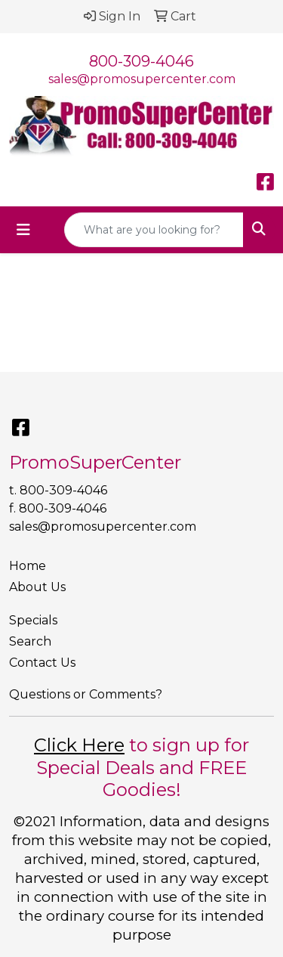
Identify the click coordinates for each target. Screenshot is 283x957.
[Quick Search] (154, 229)
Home (27, 566)
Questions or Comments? (85, 694)
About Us (37, 587)
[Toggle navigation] (23, 229)
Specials (33, 620)
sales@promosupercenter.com (141, 79)
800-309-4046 (141, 61)
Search (30, 641)
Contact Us (42, 662)
